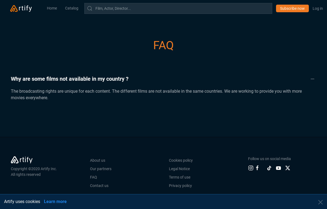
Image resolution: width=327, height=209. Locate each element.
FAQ (93, 177)
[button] (163, 79)
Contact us (99, 185)
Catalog (71, 8)
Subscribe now (292, 8)
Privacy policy (180, 185)
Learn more (55, 201)
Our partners (100, 169)
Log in (318, 8)
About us (97, 160)
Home (52, 8)
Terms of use (179, 177)
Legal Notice (179, 169)
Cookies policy (181, 160)
